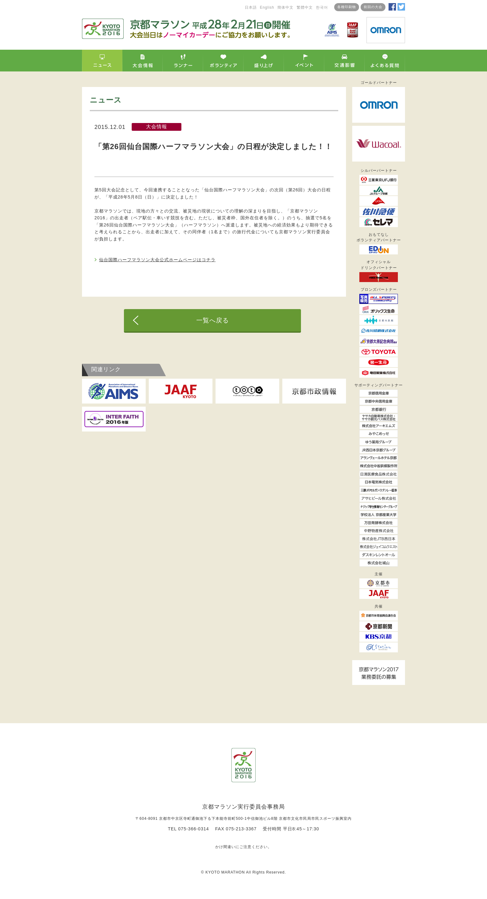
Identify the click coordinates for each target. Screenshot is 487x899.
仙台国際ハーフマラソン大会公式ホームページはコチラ (157, 259)
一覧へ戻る (212, 320)
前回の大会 (373, 7)
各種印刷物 (346, 7)
